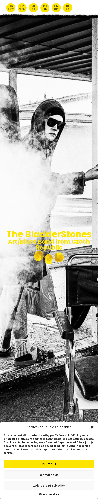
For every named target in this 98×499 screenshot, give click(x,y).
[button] (92, 427)
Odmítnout (49, 475)
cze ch (67, 7)
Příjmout (49, 464)
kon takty (22, 7)
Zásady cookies (49, 494)
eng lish (45, 7)
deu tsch (56, 7)
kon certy (11, 7)
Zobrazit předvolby (49, 486)
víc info (33, 7)
